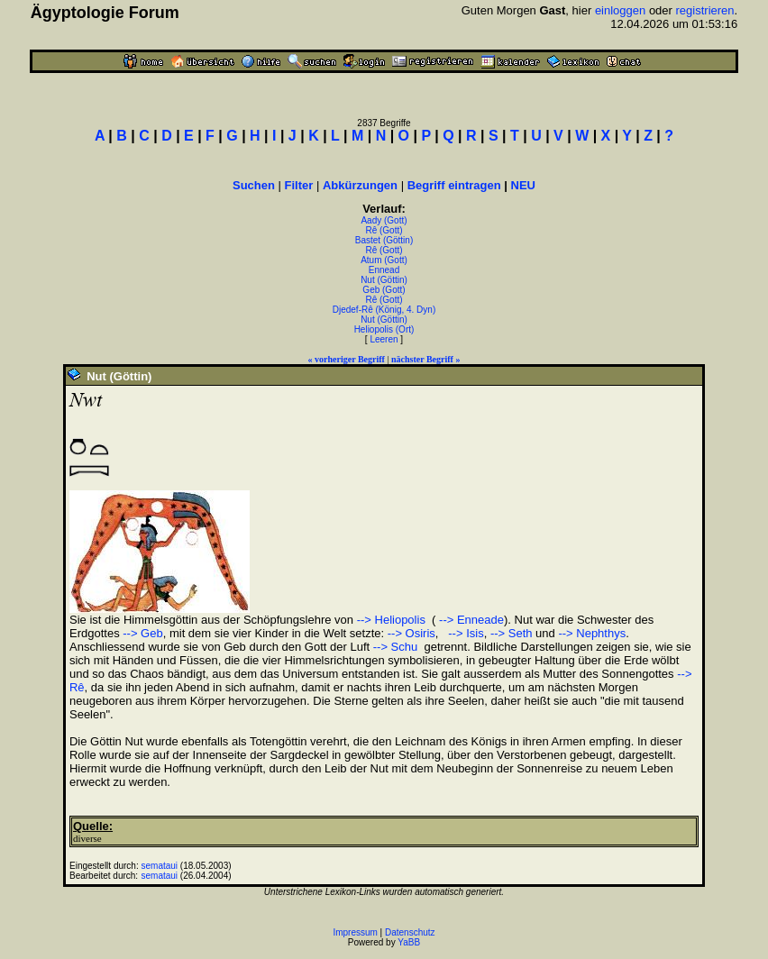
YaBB (409, 942)
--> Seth (511, 633)
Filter (299, 185)
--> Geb (142, 633)
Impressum (355, 932)
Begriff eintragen (454, 185)
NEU (523, 185)
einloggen (620, 10)
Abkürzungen (360, 185)
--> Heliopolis (391, 619)
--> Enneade (469, 619)
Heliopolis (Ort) (384, 329)
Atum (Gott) (384, 260)
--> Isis (464, 633)
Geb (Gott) (383, 290)
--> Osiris (411, 633)
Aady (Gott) (384, 220)
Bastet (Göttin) (384, 240)
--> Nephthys (592, 633)
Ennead (384, 270)
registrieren (705, 10)
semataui (159, 866)
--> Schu (395, 646)
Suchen (254, 185)
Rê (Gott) (383, 230)
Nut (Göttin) (384, 280)
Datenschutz (410, 932)
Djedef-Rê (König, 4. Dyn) (384, 310)
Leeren (384, 339)
